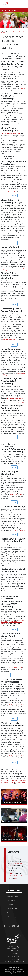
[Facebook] (5, 926)
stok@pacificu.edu (20, 530)
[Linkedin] (23, 926)
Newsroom (10, 905)
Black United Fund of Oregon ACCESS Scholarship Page (13, 622)
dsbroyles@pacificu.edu (9, 339)
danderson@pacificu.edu (8, 192)
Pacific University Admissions (7, 30)
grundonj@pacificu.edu (15, 667)
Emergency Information (13, 896)
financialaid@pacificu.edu (15, 875)
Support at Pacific (14, 891)
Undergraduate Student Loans (11, 839)
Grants (4, 821)
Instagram (17, 878)
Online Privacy (14, 953)
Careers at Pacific (12, 909)
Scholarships (4, 31)
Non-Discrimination (13, 956)
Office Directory (11, 917)
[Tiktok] (18, 926)
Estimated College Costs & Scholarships (14, 969)
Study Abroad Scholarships (10, 803)
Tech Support (11, 900)
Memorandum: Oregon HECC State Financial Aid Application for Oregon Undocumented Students (13, 782)
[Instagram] (9, 926)
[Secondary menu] (25, 4)
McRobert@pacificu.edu (15, 495)
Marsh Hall (10, 873)
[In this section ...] (10, 10)
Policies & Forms (11, 913)
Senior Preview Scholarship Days (10, 133)
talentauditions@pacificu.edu (15, 398)
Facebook (10, 878)
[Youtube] (14, 926)
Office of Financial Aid (18, 30)
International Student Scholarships (14, 971)
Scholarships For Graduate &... (14, 973)
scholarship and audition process (16, 402)
